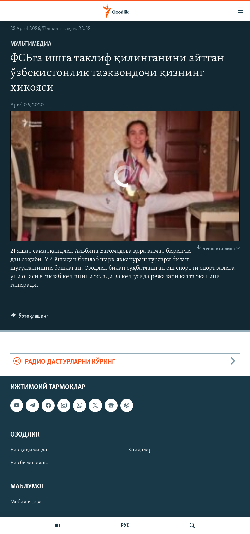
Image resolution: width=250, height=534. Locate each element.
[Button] (29, 317)
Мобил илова (26, 502)
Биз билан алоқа (30, 463)
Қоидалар (140, 450)
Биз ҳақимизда (28, 450)
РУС (125, 525)
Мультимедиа (30, 44)
